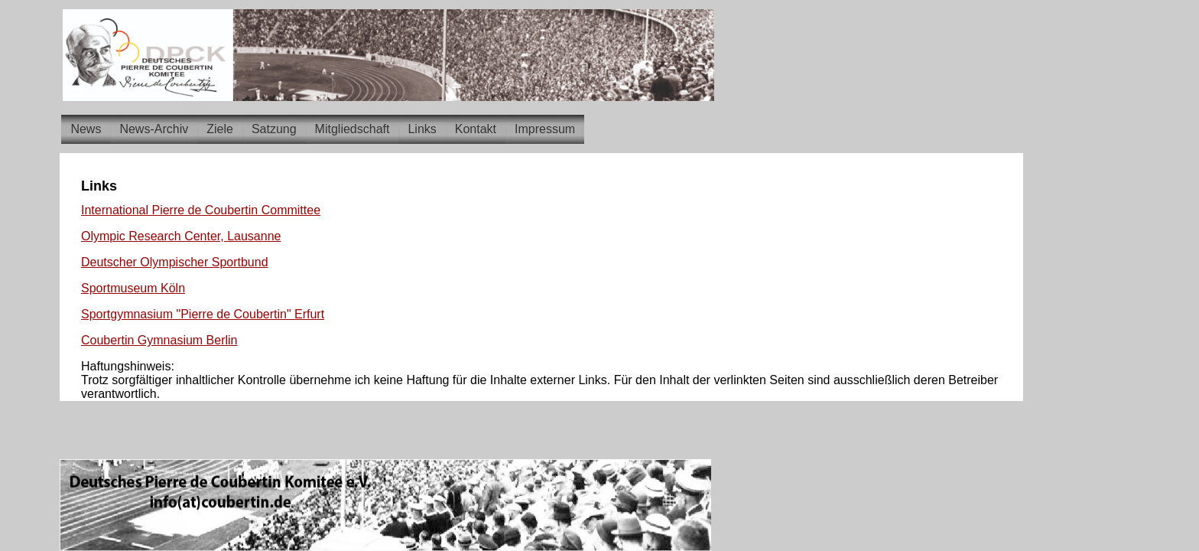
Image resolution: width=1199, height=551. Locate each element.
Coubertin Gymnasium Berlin (159, 340)
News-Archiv (153, 128)
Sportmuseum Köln (133, 288)
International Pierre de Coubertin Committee (200, 210)
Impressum (545, 128)
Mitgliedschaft (352, 128)
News (85, 128)
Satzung (274, 128)
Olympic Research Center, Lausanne (181, 236)
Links (422, 128)
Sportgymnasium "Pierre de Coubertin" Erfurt (202, 314)
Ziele (219, 128)
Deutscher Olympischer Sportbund (174, 262)
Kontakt (475, 128)
